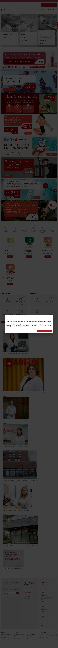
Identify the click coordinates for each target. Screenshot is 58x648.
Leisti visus (44, 331)
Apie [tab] (45, 316)
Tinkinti (29, 331)
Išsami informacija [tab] (29, 316)
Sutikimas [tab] (13, 316)
